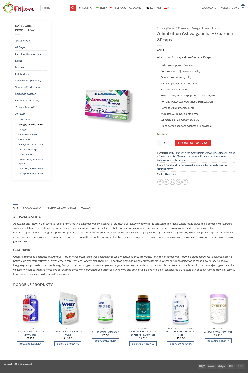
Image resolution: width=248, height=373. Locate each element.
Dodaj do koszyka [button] (30, 344)
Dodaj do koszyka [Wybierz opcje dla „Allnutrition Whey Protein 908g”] (68, 344)
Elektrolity (24, 119)
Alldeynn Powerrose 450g (218, 331)
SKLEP (101, 7)
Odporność (24, 139)
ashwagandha (188, 165)
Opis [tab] (15, 207)
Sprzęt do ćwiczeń (25, 93)
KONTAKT (153, 7)
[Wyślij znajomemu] (172, 182)
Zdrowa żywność (25, 107)
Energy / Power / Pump (30, 124)
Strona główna (165, 28)
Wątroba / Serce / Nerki (31, 168)
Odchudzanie (23, 73)
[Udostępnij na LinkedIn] (185, 182)
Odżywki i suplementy (28, 80)
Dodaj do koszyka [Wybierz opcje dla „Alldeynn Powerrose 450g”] (218, 341)
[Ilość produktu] (164, 143)
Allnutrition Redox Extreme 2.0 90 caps (30, 333)
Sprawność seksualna (27, 87)
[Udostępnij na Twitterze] (166, 182)
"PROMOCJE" (23, 40)
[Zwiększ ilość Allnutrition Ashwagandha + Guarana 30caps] (170, 143)
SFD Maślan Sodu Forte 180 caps (180, 333)
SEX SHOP (85, 7)
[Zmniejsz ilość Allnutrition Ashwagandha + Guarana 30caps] (159, 143)
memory (223, 165)
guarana (200, 165)
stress (170, 168)
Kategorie (135, 7)
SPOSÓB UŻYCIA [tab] (32, 207)
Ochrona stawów (27, 134)
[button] (209, 7)
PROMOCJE (117, 7)
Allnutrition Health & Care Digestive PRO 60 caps (143, 333)
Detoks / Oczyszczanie (28, 53)
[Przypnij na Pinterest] (179, 182)
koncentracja (211, 165)
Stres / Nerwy (25, 154)
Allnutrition (170, 174)
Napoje (19, 67)
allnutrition (175, 165)
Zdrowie (20, 113)
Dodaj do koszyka (192, 142)
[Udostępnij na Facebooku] (160, 182)
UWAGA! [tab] (86, 207)
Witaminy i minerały (27, 100)
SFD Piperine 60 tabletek (105, 331)
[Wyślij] (73, 8)
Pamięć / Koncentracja (30, 144)
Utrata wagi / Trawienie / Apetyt (31, 161)
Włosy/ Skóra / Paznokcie (31, 173)
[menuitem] (166, 7)
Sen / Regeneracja (27, 149)
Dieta (18, 60)
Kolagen (22, 129)
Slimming (161, 168)
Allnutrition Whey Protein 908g (68, 333)
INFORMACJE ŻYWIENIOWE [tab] (61, 207)
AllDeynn (20, 47)
